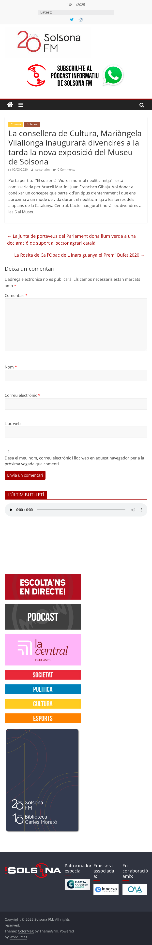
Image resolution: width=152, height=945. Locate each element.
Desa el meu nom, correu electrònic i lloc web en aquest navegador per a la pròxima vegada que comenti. (74, 461)
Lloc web (13, 423)
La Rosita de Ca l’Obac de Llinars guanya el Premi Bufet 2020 (79, 255)
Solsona (32, 124)
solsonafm (42, 169)
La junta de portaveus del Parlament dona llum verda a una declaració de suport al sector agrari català (71, 239)
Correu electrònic (22, 395)
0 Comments (64, 169)
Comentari (16, 295)
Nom (11, 367)
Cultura (16, 124)
